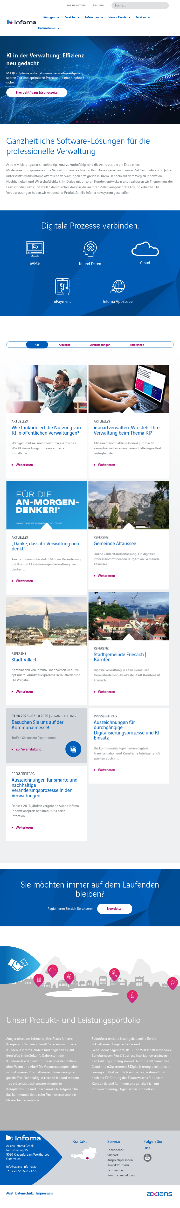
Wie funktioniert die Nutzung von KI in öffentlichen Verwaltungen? (46, 430)
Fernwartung (116, 1170)
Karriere (98, 5)
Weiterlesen (24, 464)
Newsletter (115, 908)
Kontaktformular (118, 1165)
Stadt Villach (25, 659)
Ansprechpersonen (120, 1160)
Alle (37, 344)
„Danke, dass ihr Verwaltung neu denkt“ (123, 546)
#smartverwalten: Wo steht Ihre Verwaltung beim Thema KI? (122, 430)
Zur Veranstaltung (29, 749)
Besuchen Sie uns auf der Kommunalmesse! (37, 724)
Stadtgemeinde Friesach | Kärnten (116, 662)
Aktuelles (64, 344)
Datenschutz (24, 1193)
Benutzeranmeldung (121, 1175)
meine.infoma (76, 5)
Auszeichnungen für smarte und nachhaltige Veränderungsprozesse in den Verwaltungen (44, 787)
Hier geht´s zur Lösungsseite (36, 92)
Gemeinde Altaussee (33, 548)
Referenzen (137, 344)
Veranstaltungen (100, 344)
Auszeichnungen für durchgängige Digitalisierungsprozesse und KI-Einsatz (123, 735)
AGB (9, 1193)
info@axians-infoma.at (21, 1166)
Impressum (44, 1193)
